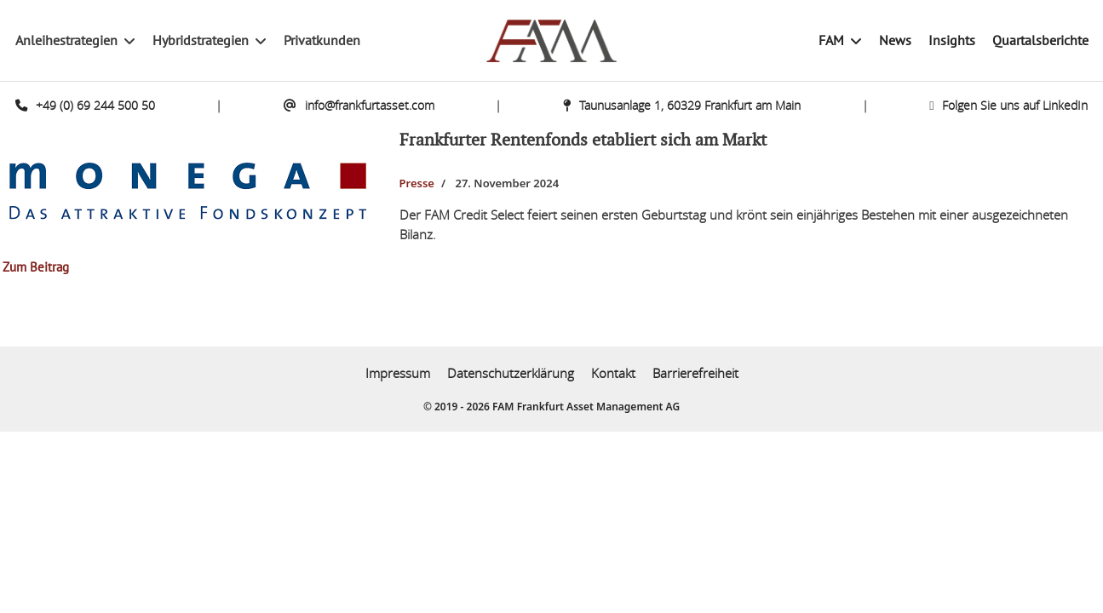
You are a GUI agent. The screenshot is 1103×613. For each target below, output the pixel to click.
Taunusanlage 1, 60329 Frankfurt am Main (682, 105)
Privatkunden (322, 41)
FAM (831, 41)
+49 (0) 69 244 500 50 (85, 105)
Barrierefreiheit (695, 372)
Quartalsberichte (1040, 41)
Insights (951, 41)
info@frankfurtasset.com (359, 105)
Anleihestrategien (66, 41)
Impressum (397, 372)
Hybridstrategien (200, 41)
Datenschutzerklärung (510, 372)
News (895, 41)
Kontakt (613, 372)
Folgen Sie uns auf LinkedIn (1008, 105)
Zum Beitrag (36, 267)
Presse (416, 183)
